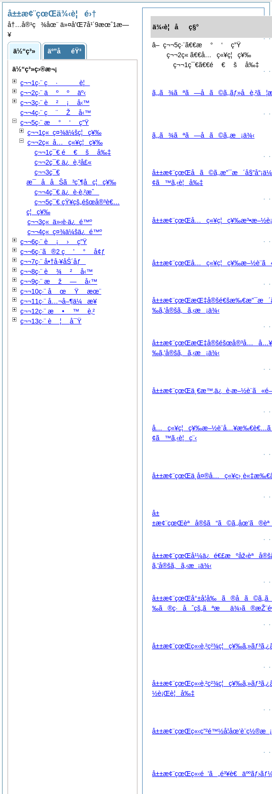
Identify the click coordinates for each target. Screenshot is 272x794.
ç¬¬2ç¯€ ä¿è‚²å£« (63, 162)
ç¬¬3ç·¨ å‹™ (55, 102)
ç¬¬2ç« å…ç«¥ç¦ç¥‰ (64, 142)
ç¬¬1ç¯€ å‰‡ (72, 152)
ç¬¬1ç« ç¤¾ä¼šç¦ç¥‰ (64, 132)
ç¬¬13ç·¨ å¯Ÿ (51, 321)
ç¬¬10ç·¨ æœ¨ (61, 291)
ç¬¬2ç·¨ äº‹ (53, 92)
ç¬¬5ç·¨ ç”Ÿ (54, 122)
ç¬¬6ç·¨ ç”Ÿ (53, 241)
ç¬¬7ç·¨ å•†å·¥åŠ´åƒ (53, 261)
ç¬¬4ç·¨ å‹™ (55, 112)
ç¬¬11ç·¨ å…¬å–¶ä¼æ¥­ (58, 301)
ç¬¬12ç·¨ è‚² (57, 311)
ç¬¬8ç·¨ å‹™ (56, 271)
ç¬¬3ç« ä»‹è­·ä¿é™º (59, 222)
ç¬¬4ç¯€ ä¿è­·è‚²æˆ (66, 192)
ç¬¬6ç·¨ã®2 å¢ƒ (62, 251)
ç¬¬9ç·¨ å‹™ (58, 281)
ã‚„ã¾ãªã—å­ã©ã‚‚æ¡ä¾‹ (203, 135)
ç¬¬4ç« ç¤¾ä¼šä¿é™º (64, 232)
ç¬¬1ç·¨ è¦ (55, 83)
